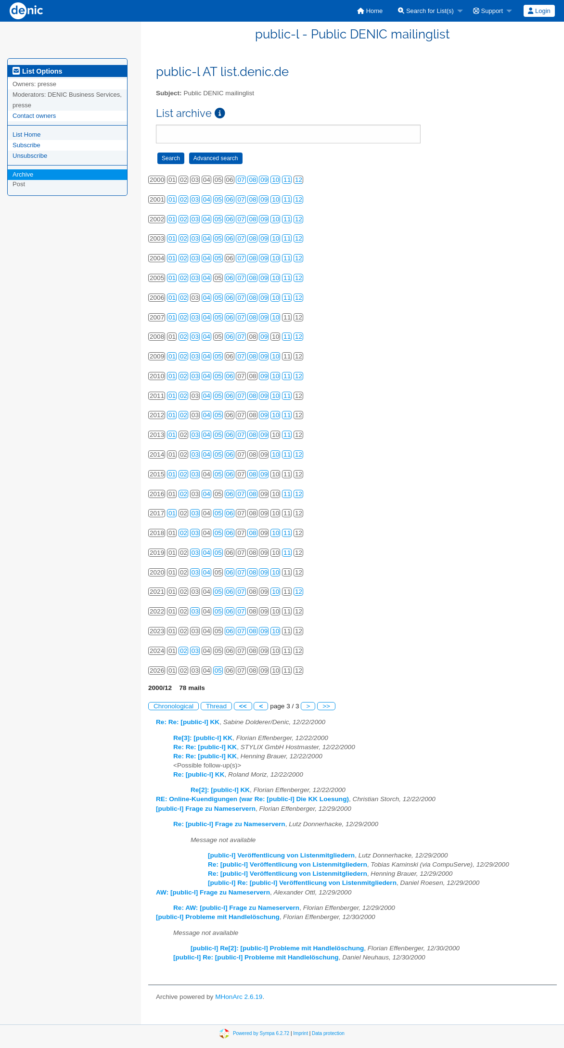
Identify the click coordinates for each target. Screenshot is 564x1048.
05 (218, 199)
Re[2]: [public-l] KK (220, 789)
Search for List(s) (426, 10)
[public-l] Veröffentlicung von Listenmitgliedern (281, 855)
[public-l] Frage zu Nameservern (206, 808)
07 (240, 179)
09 (264, 179)
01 (172, 199)
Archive (23, 174)
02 (183, 199)
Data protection (328, 1032)
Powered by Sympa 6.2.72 (261, 1032)
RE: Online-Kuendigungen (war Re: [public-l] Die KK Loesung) (252, 799)
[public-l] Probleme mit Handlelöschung (218, 916)
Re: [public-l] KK (198, 774)
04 (206, 199)
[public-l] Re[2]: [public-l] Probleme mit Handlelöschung (277, 948)
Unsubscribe (30, 155)
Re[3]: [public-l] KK (202, 737)
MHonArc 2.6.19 (238, 996)
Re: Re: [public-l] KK (187, 722)
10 (275, 179)
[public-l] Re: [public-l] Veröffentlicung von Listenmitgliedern (302, 882)
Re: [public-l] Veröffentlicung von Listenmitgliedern (287, 864)
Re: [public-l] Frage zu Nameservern (229, 824)
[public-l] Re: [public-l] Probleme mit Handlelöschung (256, 957)
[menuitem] (369, 11)
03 (195, 199)
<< (243, 706)
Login (539, 10)
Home (370, 10)
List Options (37, 71)
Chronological (173, 706)
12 (298, 179)
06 (229, 199)
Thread (216, 706)
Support (488, 10)
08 (252, 179)
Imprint (300, 1032)
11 (287, 179)
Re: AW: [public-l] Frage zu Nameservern (236, 907)
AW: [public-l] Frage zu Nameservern (213, 892)
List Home (27, 134)
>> (326, 706)
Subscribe (26, 145)
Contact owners (34, 115)
